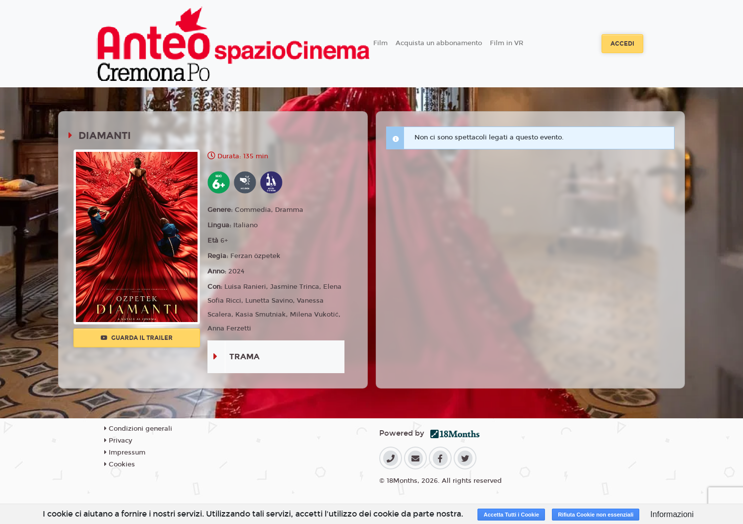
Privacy (118, 441)
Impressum (124, 453)
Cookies (119, 464)
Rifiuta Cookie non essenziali (595, 515)
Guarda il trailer (137, 337)
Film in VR (506, 43)
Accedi (622, 43)
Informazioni (671, 514)
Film (380, 43)
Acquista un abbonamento (439, 43)
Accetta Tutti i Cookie (511, 515)
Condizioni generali (138, 429)
